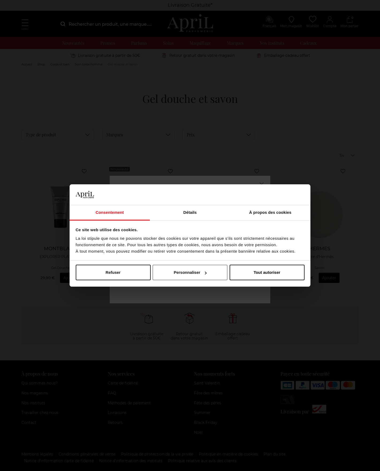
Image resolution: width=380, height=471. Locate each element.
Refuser (113, 272)
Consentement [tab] (110, 212)
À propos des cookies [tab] (270, 212)
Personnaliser (190, 272)
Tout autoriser (267, 272)
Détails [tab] (190, 212)
